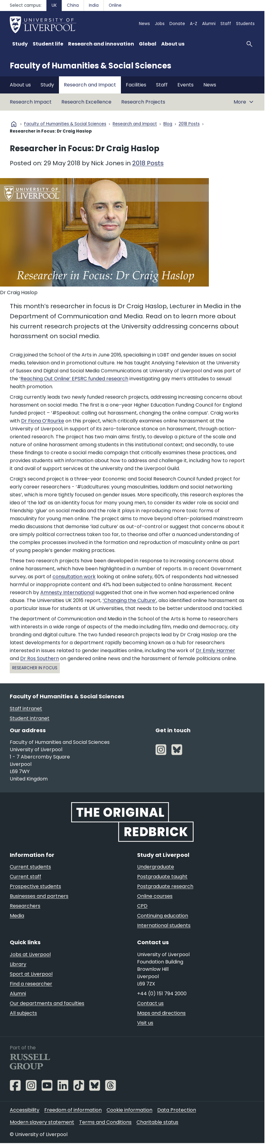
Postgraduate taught (162, 876)
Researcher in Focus (34, 668)
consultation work (74, 576)
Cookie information (129, 1109)
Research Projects (143, 101)
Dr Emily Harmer (215, 650)
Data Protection (176, 1109)
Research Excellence (86, 101)
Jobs (160, 24)
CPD (142, 905)
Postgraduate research (165, 886)
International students (164, 925)
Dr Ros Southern (39, 658)
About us (20, 84)
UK (54, 5)
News (144, 24)
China (73, 5)
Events (185, 84)
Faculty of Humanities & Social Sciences (90, 65)
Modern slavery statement (42, 1122)
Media (17, 915)
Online (115, 5)
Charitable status (157, 1122)
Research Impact (31, 101)
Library (18, 964)
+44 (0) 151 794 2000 (162, 993)
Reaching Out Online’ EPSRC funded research (74, 378)
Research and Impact (90, 84)
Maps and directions (161, 1013)
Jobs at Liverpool (30, 954)
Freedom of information (73, 1109)
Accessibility (24, 1109)
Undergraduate (155, 866)
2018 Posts (189, 124)
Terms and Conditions (105, 1122)
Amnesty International (67, 592)
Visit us (145, 1022)
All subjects (23, 1013)
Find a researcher (31, 983)
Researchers (25, 905)
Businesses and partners (39, 896)
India (94, 5)
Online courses (155, 896)
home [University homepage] (14, 124)
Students (245, 24)
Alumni (209, 24)
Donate (177, 24)
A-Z (193, 24)
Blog (167, 124)
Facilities (136, 84)
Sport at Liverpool (31, 974)
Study (47, 84)
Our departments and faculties (47, 1003)
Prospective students (35, 886)
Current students (30, 866)
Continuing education (162, 915)
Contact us (150, 1003)
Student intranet (29, 718)
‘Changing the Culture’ (129, 600)
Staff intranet (26, 708)
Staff (225, 24)
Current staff (25, 876)
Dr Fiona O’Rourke (42, 420)
